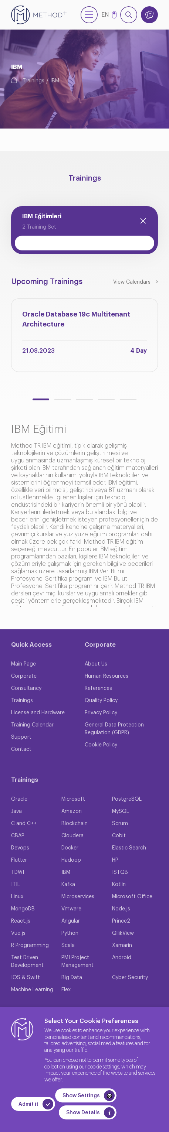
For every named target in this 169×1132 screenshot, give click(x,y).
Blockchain (74, 823)
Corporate (24, 676)
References (98, 688)
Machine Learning (32, 989)
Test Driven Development (27, 961)
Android (121, 957)
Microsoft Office (132, 896)
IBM (54, 80)
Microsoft (73, 799)
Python (69, 933)
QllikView (123, 933)
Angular (70, 921)
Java (16, 811)
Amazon (71, 811)
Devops (20, 848)
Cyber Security (130, 977)
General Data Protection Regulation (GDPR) (114, 728)
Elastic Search (129, 848)
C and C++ (24, 823)
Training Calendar (32, 725)
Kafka (68, 884)
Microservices (77, 896)
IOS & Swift (25, 977)
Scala (68, 945)
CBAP (17, 835)
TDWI (17, 872)
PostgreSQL (127, 799)
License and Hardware (38, 712)
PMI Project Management (77, 961)
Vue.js (18, 933)
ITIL (15, 884)
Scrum (120, 823)
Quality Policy (101, 700)
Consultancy (26, 688)
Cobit (119, 835)
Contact (21, 749)
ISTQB (120, 872)
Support (21, 737)
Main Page (23, 664)
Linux (17, 896)
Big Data (71, 977)
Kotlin (119, 884)
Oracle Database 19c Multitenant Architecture (76, 319)
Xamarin (122, 945)
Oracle (19, 799)
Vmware (71, 909)
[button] (41, 399)
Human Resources (106, 676)
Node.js (121, 909)
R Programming (30, 945)
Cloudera (72, 835)
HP (115, 860)
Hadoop (71, 860)
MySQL (120, 811)
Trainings (33, 80)
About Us (96, 664)
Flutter (19, 860)
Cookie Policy (101, 745)
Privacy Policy (101, 712)
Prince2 (121, 921)
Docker (69, 848)
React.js (20, 921)
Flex (66, 989)
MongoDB (23, 909)
